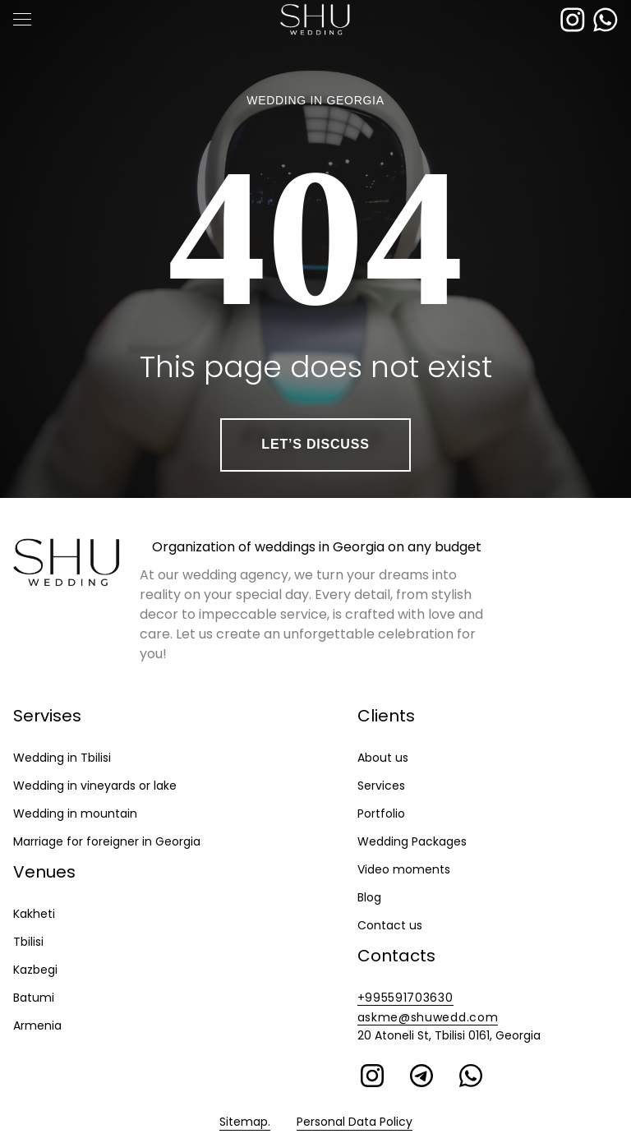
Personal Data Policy (354, 1121)
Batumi (33, 997)
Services (381, 785)
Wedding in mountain (75, 813)
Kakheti (34, 914)
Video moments (403, 869)
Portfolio (381, 813)
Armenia (37, 1025)
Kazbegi (35, 969)
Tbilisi (28, 941)
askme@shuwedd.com (428, 1017)
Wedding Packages (412, 841)
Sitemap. (244, 1121)
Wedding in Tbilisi (62, 757)
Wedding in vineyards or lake (95, 785)
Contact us (389, 925)
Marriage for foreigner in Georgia (106, 841)
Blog (369, 897)
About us (382, 757)
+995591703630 (405, 997)
